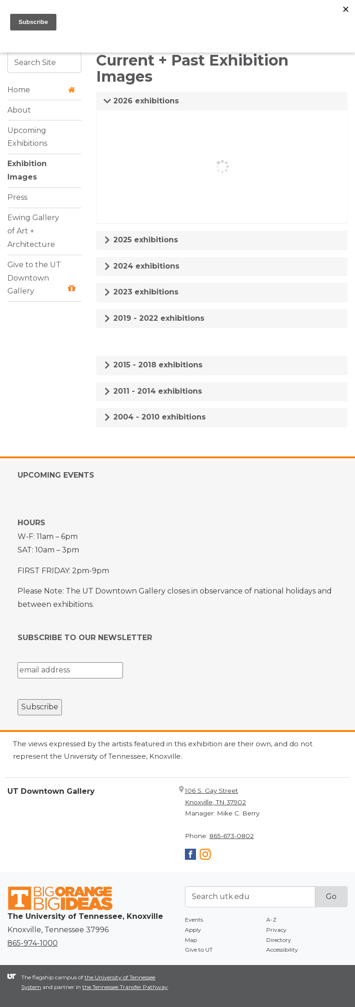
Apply (193, 929)
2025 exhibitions (141, 239)
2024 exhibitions (141, 266)
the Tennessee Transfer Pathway (125, 986)
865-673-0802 (231, 835)
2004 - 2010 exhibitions (155, 417)
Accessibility (282, 949)
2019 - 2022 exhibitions (154, 318)
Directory (278, 939)
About (19, 110)
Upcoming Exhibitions (27, 137)
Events (194, 919)
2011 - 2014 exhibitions (153, 391)
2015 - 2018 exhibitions (153, 364)
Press (17, 197)
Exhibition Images (27, 170)
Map (191, 939)
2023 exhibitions (141, 292)
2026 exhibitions (141, 100)
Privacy (276, 929)
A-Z (271, 919)
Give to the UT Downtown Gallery (41, 278)
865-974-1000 (32, 943)
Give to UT (199, 949)
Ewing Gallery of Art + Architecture (33, 231)
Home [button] (41, 89)
